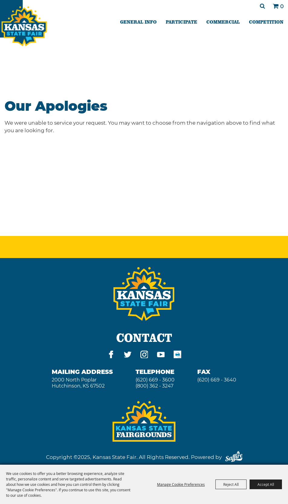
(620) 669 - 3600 (155, 380)
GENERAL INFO (138, 21)
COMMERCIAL (223, 21)
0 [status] (281, 6)
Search (262, 6)
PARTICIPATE (181, 21)
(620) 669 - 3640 (216, 380)
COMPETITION (266, 21)
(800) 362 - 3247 (154, 386)
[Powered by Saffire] (233, 457)
